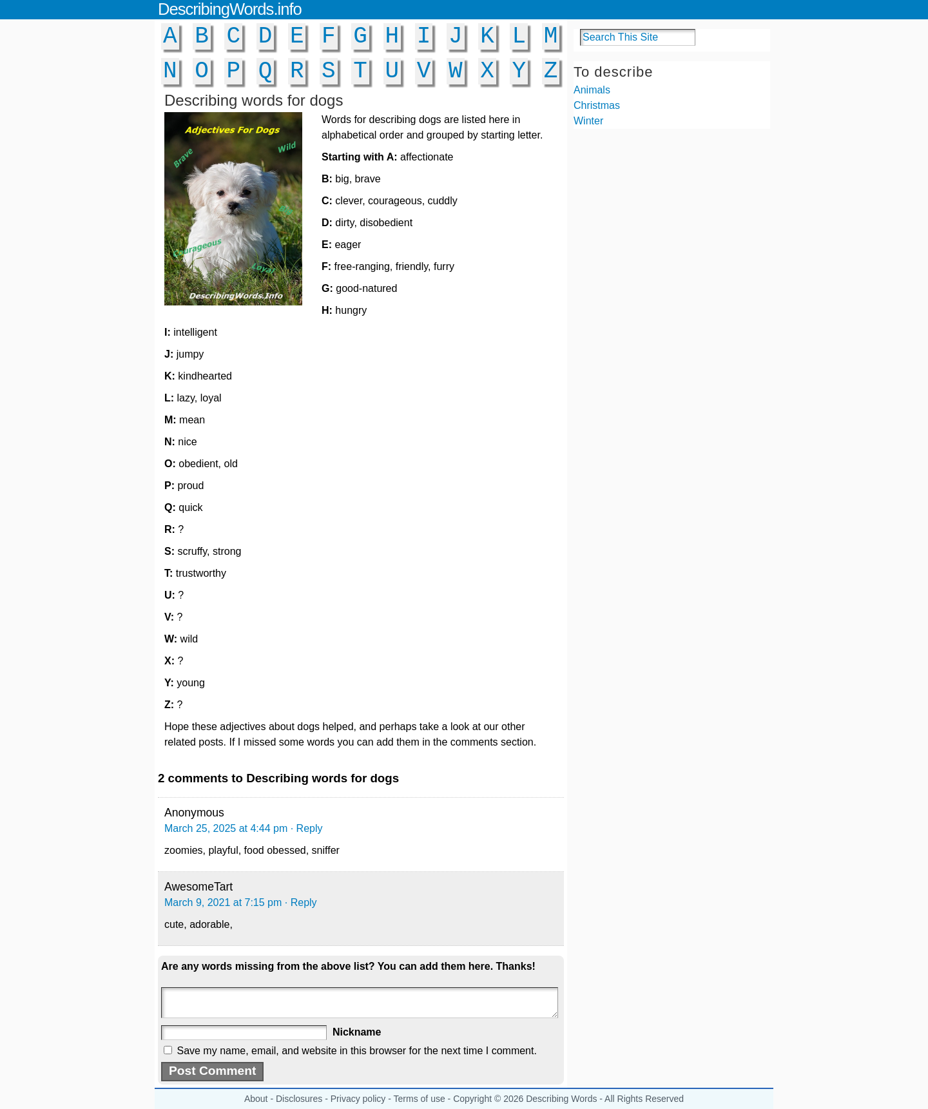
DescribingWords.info (230, 9)
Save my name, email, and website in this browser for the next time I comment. (356, 1050)
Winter (588, 120)
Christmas (597, 105)
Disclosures (299, 1099)
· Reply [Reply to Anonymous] (307, 828)
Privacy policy (358, 1099)
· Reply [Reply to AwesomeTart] (301, 902)
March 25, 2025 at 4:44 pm (225, 828)
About (256, 1099)
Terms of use (419, 1099)
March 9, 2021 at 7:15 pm (223, 902)
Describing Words (561, 1099)
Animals (592, 89)
